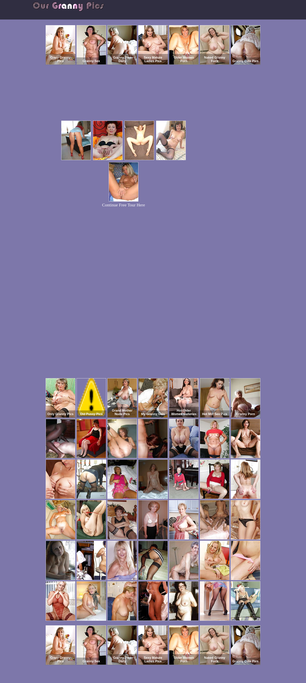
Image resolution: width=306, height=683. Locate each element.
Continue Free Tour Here (123, 204)
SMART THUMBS (160, 667)
